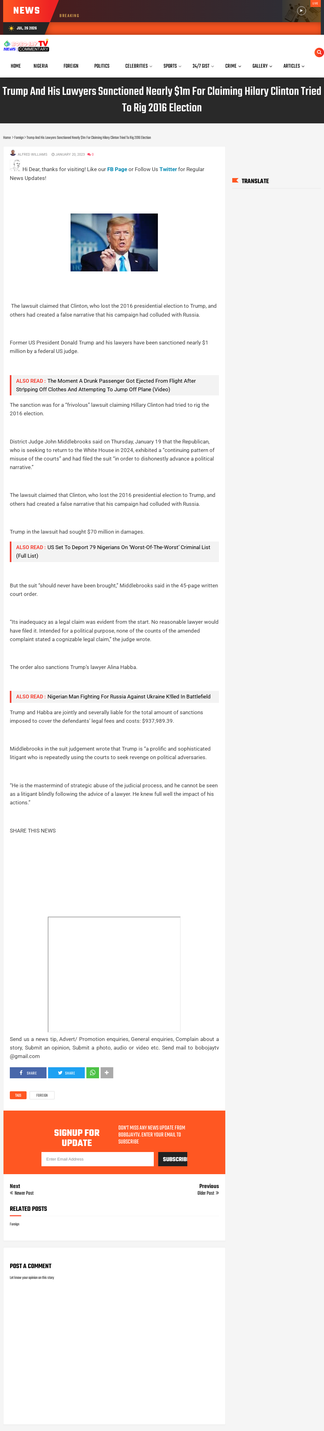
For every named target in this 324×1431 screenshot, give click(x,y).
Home (16, 66)
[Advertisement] (125, 197)
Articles (292, 66)
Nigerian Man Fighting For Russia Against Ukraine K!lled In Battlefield (129, 696)
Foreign (42, 1096)
